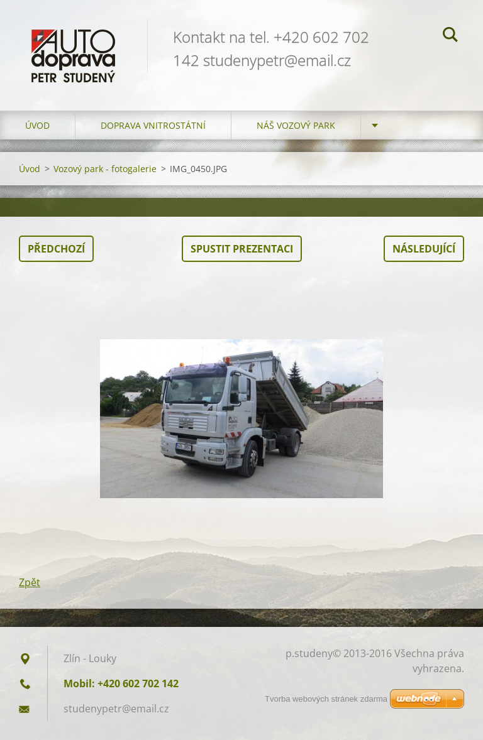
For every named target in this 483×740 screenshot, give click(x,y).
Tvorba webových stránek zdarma (326, 699)
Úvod (37, 125)
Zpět (29, 582)
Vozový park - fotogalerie (105, 169)
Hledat (450, 36)
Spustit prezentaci (242, 249)
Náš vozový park (296, 125)
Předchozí (56, 249)
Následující (423, 249)
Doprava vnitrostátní (153, 125)
